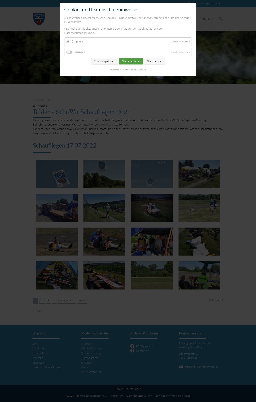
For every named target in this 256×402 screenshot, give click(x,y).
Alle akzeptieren (130, 61)
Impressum (115, 69)
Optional (78, 41)
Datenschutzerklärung (134, 69)
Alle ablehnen (154, 61)
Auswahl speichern (105, 61)
